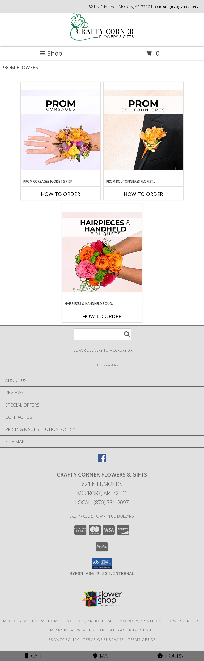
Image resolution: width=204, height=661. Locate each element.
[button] (102, 563)
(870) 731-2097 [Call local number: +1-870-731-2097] (184, 6)
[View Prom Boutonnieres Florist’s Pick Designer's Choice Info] (143, 130)
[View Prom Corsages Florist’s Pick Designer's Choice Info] (60, 130)
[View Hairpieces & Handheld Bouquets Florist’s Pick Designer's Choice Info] (102, 252)
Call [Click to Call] (34, 655)
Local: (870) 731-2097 (102, 502)
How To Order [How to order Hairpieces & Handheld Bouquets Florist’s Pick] (102, 316)
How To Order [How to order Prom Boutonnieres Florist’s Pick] (143, 194)
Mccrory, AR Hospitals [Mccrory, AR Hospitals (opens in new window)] (91, 620)
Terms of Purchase (103, 639)
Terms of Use (142, 639)
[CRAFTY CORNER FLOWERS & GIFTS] (102, 39)
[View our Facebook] (102, 461)
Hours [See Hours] (170, 655)
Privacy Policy (63, 639)
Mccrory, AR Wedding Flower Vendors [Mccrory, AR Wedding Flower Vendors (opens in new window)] (160, 620)
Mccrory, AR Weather (72, 630)
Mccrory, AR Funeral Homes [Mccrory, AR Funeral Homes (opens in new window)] (32, 620)
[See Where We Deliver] (102, 364)
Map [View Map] (102, 655)
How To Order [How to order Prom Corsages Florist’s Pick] (60, 194)
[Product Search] (102, 334)
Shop (51, 53)
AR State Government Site (126, 630)
